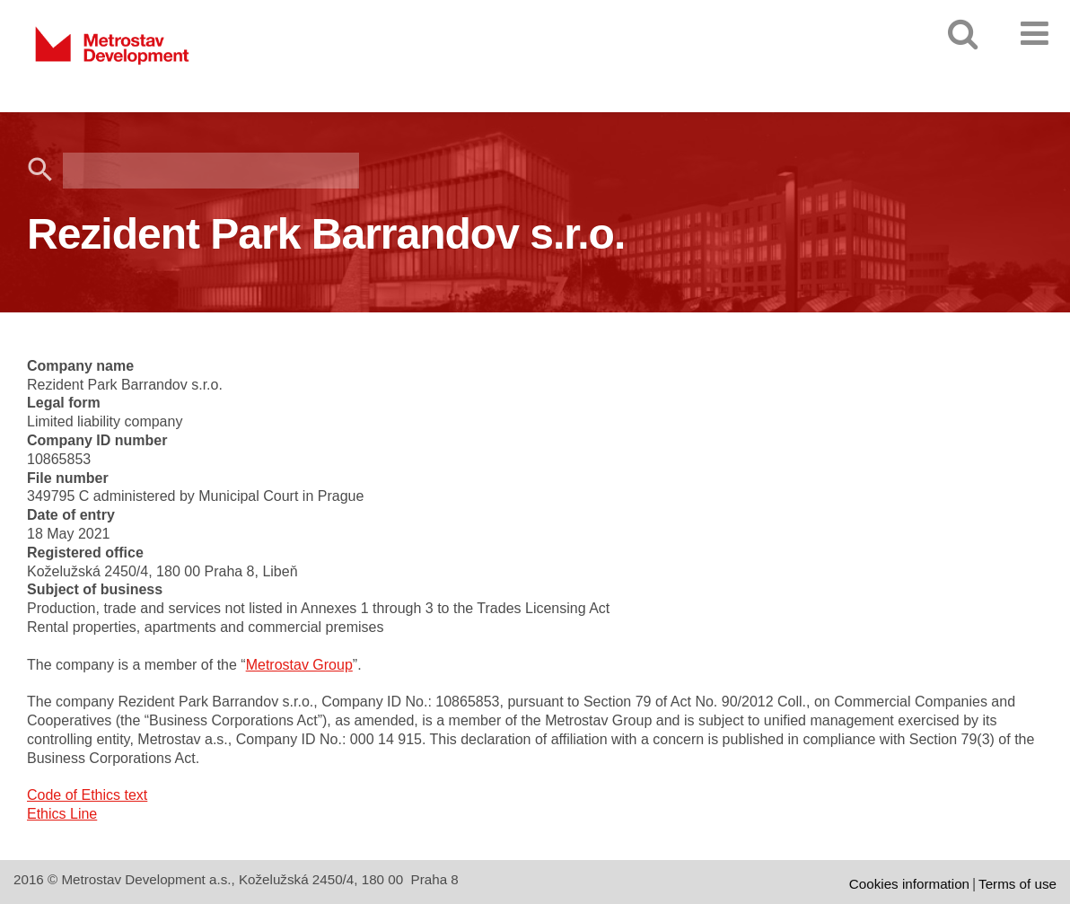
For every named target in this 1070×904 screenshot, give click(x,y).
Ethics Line (62, 813)
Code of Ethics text (87, 795)
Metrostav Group (299, 664)
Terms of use (1017, 883)
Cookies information (909, 883)
